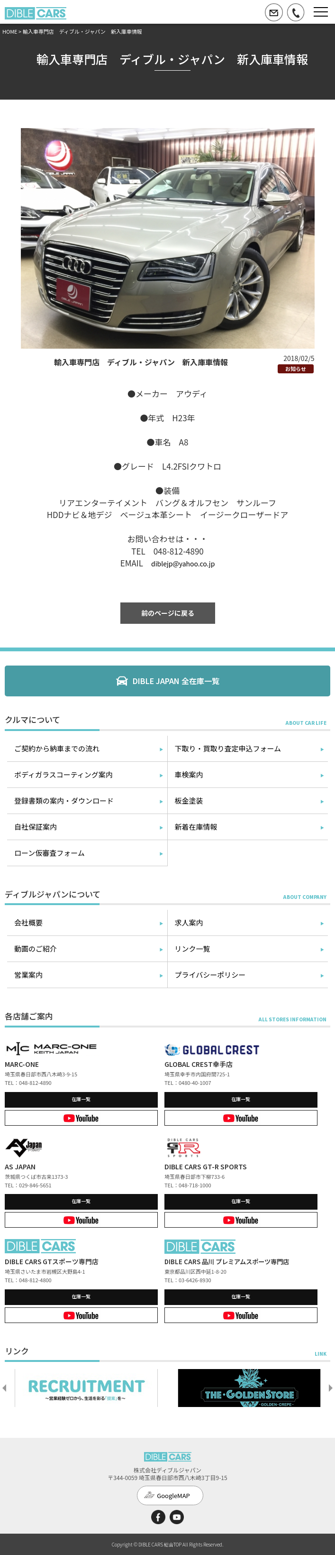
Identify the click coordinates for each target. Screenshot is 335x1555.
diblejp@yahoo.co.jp (183, 563)
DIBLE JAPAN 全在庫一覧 (176, 680)
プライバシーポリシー (210, 975)
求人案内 (189, 922)
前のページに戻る (167, 613)
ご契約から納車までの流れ (57, 748)
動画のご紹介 (35, 948)
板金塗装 (189, 800)
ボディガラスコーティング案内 (63, 774)
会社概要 (28, 922)
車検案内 (189, 774)
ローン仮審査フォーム (49, 853)
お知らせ (295, 368)
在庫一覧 (81, 1098)
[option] (86, 1388)
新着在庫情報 (196, 827)
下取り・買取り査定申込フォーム (228, 748)
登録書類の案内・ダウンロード (64, 800)
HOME (10, 31)
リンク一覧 (192, 948)
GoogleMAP (173, 1495)
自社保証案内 (35, 827)
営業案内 (28, 975)
